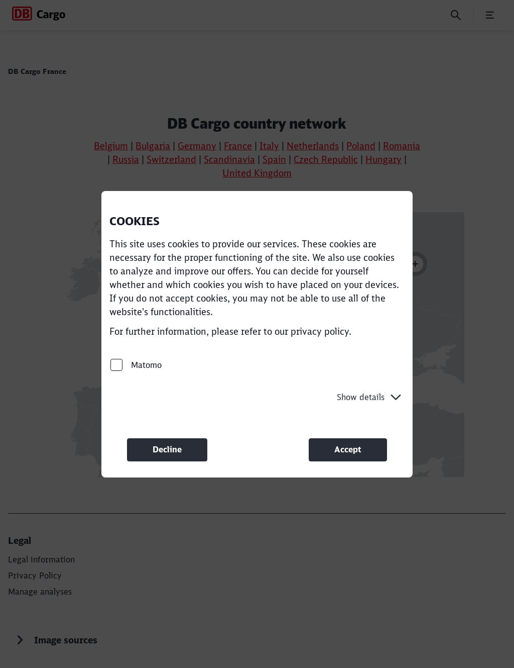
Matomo (136, 364)
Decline (167, 449)
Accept (347, 449)
